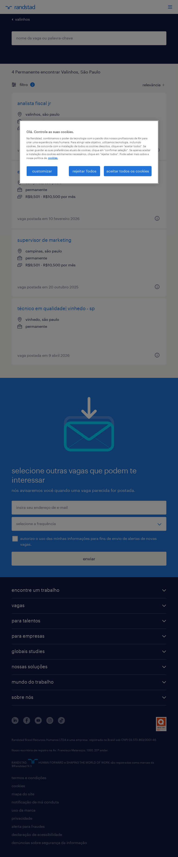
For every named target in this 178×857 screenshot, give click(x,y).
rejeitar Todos (84, 171)
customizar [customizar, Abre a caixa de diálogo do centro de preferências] (42, 171)
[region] (89, 152)
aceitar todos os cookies (127, 171)
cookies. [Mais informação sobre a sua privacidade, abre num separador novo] (53, 158)
